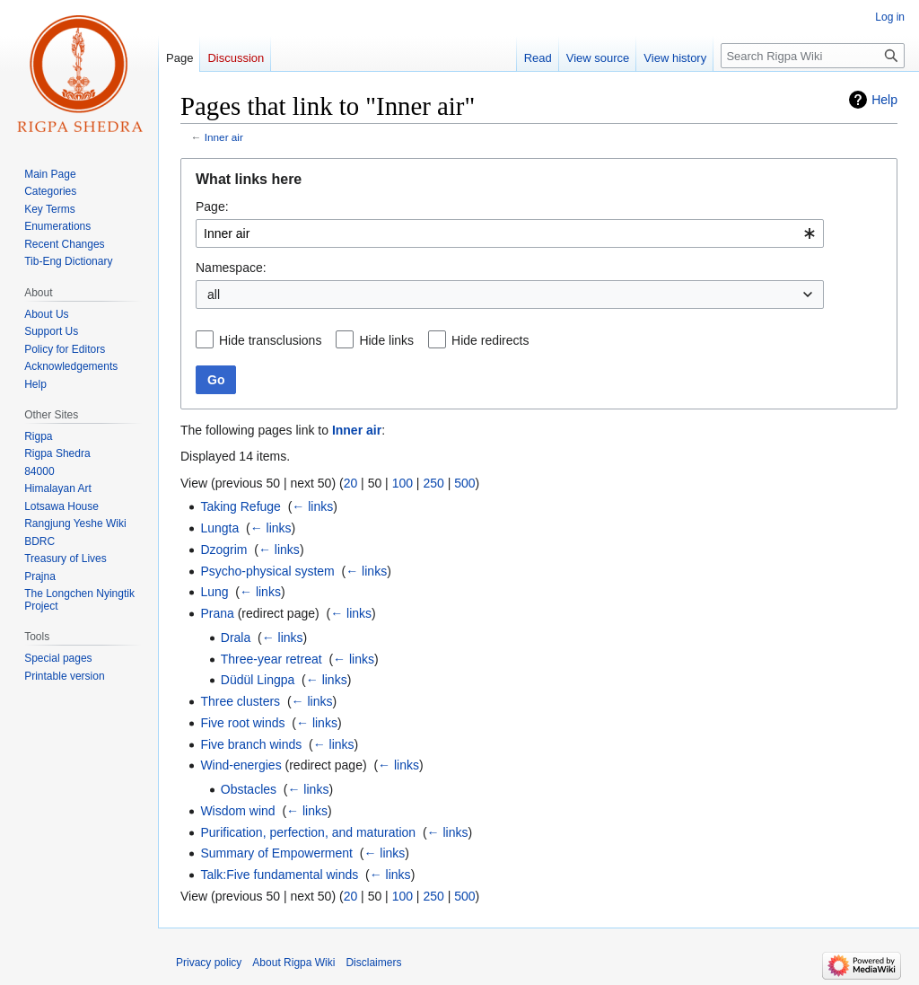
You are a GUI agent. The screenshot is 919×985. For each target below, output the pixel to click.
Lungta (219, 528)
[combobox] (510, 233)
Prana (216, 613)
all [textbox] (213, 294)
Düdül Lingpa (258, 680)
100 (402, 483)
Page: (212, 206)
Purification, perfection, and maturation (308, 832)
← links (312, 506)
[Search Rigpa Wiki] (813, 55)
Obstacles (248, 789)
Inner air (224, 137)
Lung (214, 592)
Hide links (386, 340)
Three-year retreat (271, 659)
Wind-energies (240, 765)
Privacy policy (208, 962)
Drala (235, 637)
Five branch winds (251, 744)
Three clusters (240, 701)
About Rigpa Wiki (293, 962)
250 (433, 483)
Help (884, 99)
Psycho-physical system (267, 571)
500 (464, 483)
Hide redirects (490, 340)
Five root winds (242, 723)
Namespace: (231, 267)
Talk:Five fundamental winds (279, 874)
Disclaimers (373, 962)
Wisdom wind (237, 811)
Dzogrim (223, 549)
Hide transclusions (270, 340)
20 (351, 483)
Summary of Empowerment (276, 853)
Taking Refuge (240, 506)
